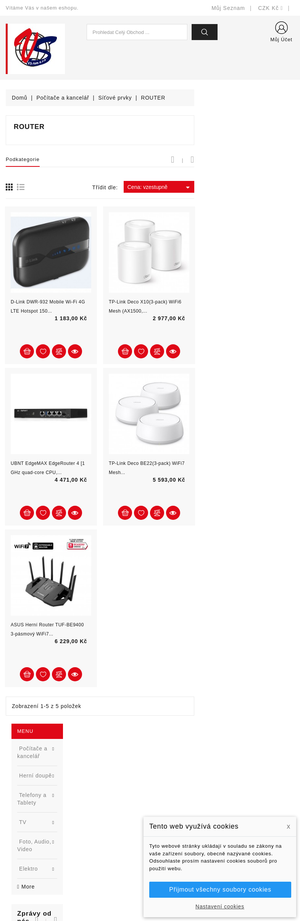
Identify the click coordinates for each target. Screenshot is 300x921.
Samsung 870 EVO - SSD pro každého (62, 284)
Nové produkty (99, 789)
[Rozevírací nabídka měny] (270, 8)
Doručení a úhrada (179, 778)
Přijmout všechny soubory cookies (220, 889)
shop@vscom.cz (36, 846)
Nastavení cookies (219, 906)
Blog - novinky (99, 823)
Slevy (88, 778)
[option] (50, 312)
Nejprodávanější (102, 800)
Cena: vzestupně (259, 187)
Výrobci (90, 812)
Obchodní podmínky (181, 812)
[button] (75, 257)
